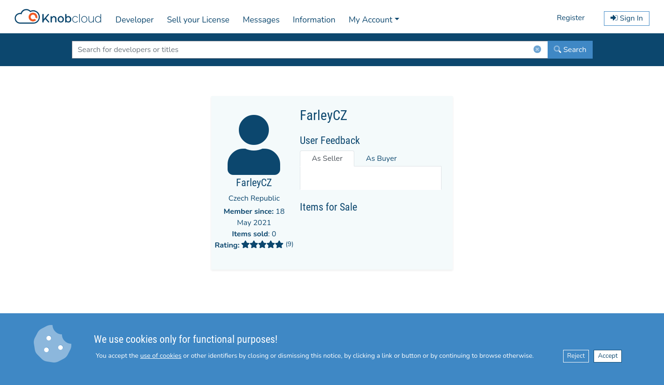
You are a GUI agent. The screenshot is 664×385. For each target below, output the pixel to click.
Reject (576, 355)
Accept (608, 355)
